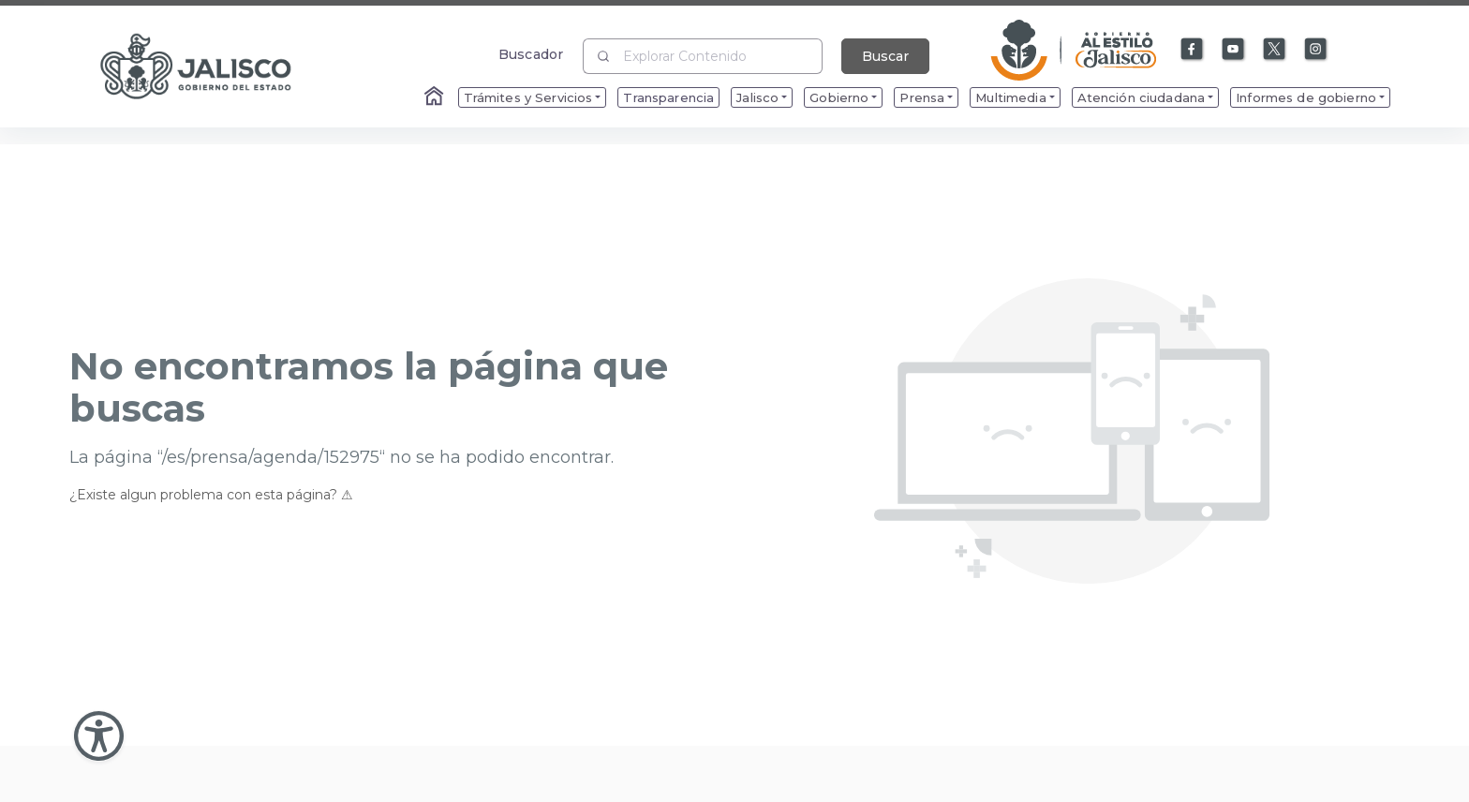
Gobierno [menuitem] (838, 97)
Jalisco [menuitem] (757, 97)
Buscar (885, 56)
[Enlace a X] (1275, 50)
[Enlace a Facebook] (1193, 50)
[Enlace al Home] (435, 97)
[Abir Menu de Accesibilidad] (99, 736)
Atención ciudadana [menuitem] (1141, 97)
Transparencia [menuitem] (668, 97)
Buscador (530, 54)
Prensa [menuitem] (921, 97)
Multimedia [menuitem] (1010, 97)
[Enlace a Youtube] (1234, 50)
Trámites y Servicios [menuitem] (528, 97)
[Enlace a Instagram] (1316, 50)
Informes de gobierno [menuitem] (1306, 97)
